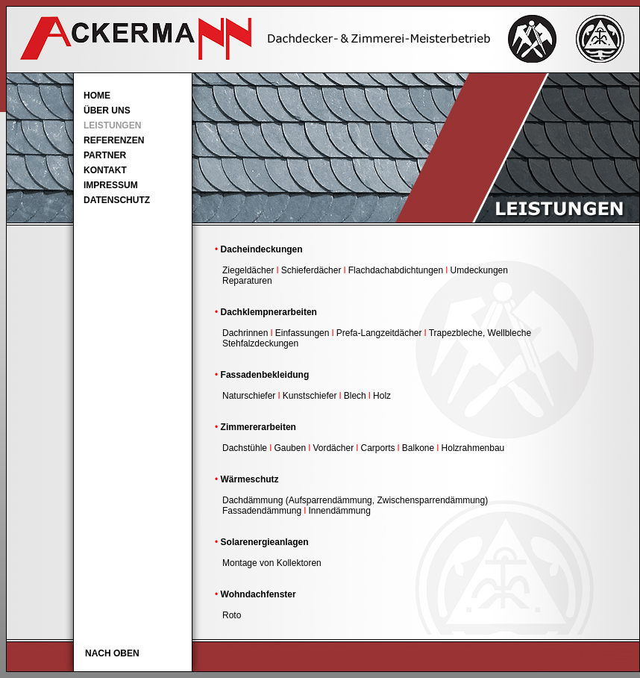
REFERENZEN (114, 140)
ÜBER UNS (107, 110)
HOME (97, 95)
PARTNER (105, 155)
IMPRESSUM (111, 185)
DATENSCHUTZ (117, 200)
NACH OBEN (112, 653)
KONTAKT (105, 170)
